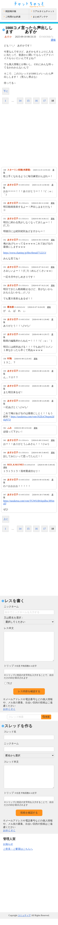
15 (28, 100)
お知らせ (8, 850)
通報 (53, 40)
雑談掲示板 (10, 11)
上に (5, 519)
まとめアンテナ (39, 17)
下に (5, 91)
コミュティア (24, 921)
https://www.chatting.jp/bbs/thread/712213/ (24, 252)
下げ (8, 689)
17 (44, 100)
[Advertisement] (29, 135)
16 (36, 100)
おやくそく (9, 715)
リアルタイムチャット (42, 11)
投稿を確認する (29, 819)
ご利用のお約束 (12, 17)
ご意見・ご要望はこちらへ (18, 855)
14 (20, 100)
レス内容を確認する (29, 697)
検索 (46, 723)
